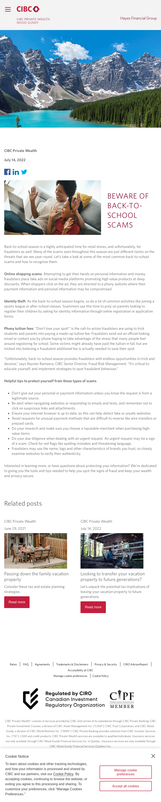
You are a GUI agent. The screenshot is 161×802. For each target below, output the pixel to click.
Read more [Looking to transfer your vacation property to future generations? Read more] (93, 607)
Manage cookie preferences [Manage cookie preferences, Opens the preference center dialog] (125, 772)
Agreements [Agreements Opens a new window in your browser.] (42, 664)
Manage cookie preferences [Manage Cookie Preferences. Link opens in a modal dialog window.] (70, 676)
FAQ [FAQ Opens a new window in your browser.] (26, 664)
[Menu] (7, 9)
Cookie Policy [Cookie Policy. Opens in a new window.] (63, 774)
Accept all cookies (125, 786)
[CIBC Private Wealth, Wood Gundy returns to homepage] (33, 15)
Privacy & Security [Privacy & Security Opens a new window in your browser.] (106, 664)
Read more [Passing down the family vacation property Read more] (17, 602)
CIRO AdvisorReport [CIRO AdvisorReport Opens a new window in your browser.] (135, 664)
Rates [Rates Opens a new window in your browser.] (13, 664)
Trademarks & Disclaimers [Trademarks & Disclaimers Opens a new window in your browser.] (72, 664)
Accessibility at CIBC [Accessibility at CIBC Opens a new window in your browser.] (80, 670)
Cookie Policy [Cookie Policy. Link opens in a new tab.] (100, 676)
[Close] (153, 756)
